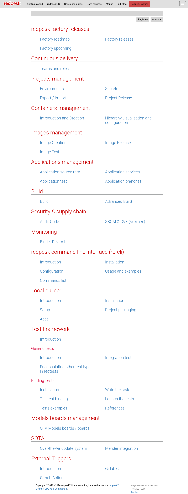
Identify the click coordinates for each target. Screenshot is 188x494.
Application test (53, 181)
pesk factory (139, 4)
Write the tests (117, 389)
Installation (114, 262)
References (115, 408)
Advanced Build (118, 201)
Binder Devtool (52, 242)
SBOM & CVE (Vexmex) (125, 221)
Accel (44, 319)
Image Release (118, 142)
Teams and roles (54, 68)
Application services (122, 172)
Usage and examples (123, 271)
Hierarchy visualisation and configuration (128, 120)
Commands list (53, 280)
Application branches (123, 181)
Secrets (111, 88)
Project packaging (120, 310)
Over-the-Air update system (63, 448)
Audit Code (49, 221)
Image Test (49, 152)
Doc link (135, 492)
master (156, 19)
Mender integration (121, 448)
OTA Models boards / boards (65, 428)
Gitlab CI (112, 468)
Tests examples (53, 408)
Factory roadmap (55, 39)
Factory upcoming (55, 48)
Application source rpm (60, 172)
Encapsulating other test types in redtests (66, 369)
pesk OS (53, 4)
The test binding (54, 399)
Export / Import (53, 98)
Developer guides (73, 4)
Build (44, 201)
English (143, 19)
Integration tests (119, 357)
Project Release (118, 98)
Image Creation (53, 142)
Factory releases (119, 39)
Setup (45, 310)
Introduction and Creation (62, 118)
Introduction (50, 262)
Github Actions (53, 477)
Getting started (35, 4)
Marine (109, 4)
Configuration (51, 271)
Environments (52, 88)
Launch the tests (119, 399)
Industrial (122, 4)
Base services (94, 4)
